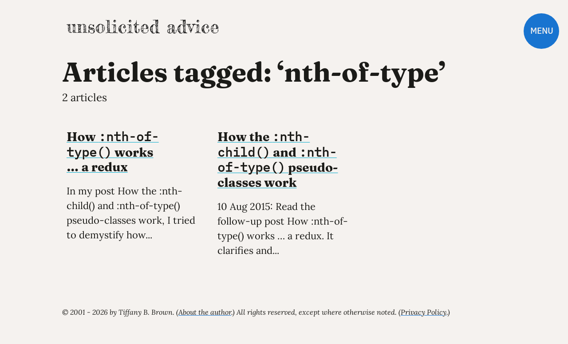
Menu (541, 31)
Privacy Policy (423, 312)
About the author (204, 312)
